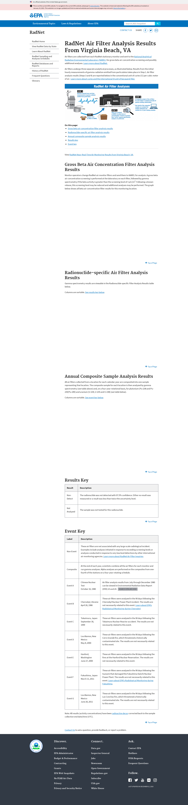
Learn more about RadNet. (95, 63)
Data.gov (95, 748)
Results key (73, 140)
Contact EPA (134, 748)
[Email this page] (156, 30)
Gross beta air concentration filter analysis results (90, 128)
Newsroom (96, 763)
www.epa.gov (94, 6)
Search (158, 23)
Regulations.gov (99, 773)
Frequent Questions (41, 75)
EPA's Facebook (130, 780)
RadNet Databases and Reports (42, 64)
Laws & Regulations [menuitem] (71, 23)
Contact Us (126, 30)
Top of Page (152, 263)
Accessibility (60, 748)
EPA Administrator (63, 753)
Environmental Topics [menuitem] (44, 23)
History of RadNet (40, 70)
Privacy (57, 783)
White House (97, 788)
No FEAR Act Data (63, 778)
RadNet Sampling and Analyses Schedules (42, 57)
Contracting (60, 763)
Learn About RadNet (41, 51)
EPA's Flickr (149, 780)
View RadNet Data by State (44, 46)
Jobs (93, 758)
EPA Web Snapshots (64, 773)
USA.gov (95, 783)
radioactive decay (120, 713)
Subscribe (96, 778)
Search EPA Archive (128, 589)
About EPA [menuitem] (93, 23)
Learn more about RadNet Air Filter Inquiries (123, 556)
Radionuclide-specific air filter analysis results (88, 132)
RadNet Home (38, 41)
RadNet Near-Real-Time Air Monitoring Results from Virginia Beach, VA (101, 154)
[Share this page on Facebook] (145, 30)
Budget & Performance (65, 758)
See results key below (94, 292)
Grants (57, 768)
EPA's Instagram (155, 780)
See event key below (94, 397)
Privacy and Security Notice (68, 788)
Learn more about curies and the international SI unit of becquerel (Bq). (103, 78)
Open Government (100, 768)
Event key (72, 144)
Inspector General (100, 753)
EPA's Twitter (136, 780)
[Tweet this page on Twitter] (151, 30)
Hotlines (132, 753)
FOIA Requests (135, 758)
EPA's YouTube (142, 780)
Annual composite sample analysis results (87, 136)
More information (119, 8)
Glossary (36, 80)
